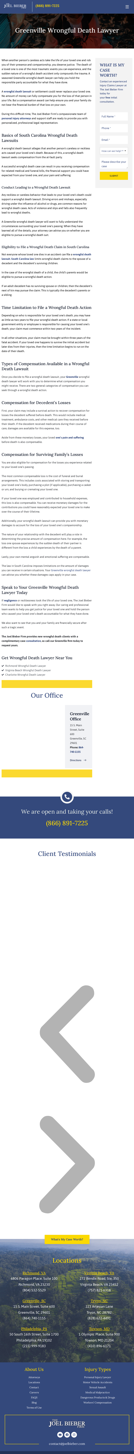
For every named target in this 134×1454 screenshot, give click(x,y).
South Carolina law (22, 258)
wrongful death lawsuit (17, 91)
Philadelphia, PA (34, 1328)
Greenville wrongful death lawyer (71, 570)
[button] (67, 1034)
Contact (34, 1387)
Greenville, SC (34, 1301)
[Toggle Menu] (127, 6)
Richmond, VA (34, 1273)
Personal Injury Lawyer (97, 1377)
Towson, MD (99, 1328)
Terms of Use (34, 1407)
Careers (34, 1392)
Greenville (72, 376)
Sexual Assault (97, 1387)
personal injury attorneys (16, 118)
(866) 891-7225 (47, 5)
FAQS (34, 1397)
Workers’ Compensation (97, 1402)
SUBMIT (114, 175)
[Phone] (114, 128)
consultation (33, 640)
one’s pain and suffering (70, 437)
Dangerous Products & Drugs (97, 1397)
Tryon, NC (99, 1301)
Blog (34, 1402)
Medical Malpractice (97, 1392)
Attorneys (34, 1377)
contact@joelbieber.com (67, 1444)
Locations (34, 1382)
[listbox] (114, 150)
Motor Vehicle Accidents (97, 1382)
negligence (10, 600)
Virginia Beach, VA (99, 1273)
